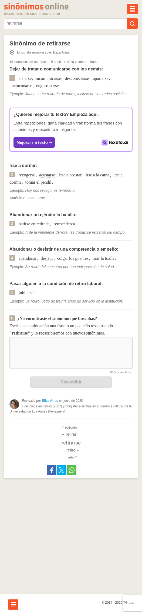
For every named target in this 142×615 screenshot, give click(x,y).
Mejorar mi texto (34, 142)
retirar (71, 434)
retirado (71, 427)
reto (71, 457)
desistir (47, 258)
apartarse (101, 78)
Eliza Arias (50, 401)
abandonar (28, 258)
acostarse (47, 175)
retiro (71, 450)
